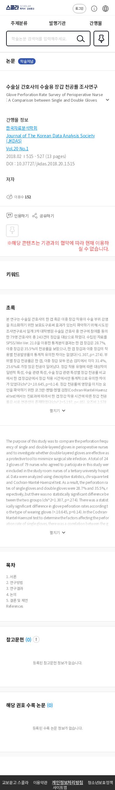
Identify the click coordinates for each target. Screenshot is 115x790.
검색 (79, 43)
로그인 (79, 8)
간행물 (96, 23)
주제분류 (19, 23)
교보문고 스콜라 (15, 782)
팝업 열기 (36, 639)
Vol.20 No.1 (17, 148)
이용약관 (40, 782)
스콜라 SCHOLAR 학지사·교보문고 (18, 9)
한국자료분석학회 (21, 128)
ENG (105, 11)
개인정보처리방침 (67, 782)
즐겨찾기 (100, 45)
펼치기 (107, 102)
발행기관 (57, 23)
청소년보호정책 (100, 782)
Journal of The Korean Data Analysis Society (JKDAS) (50, 138)
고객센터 (92, 11)
